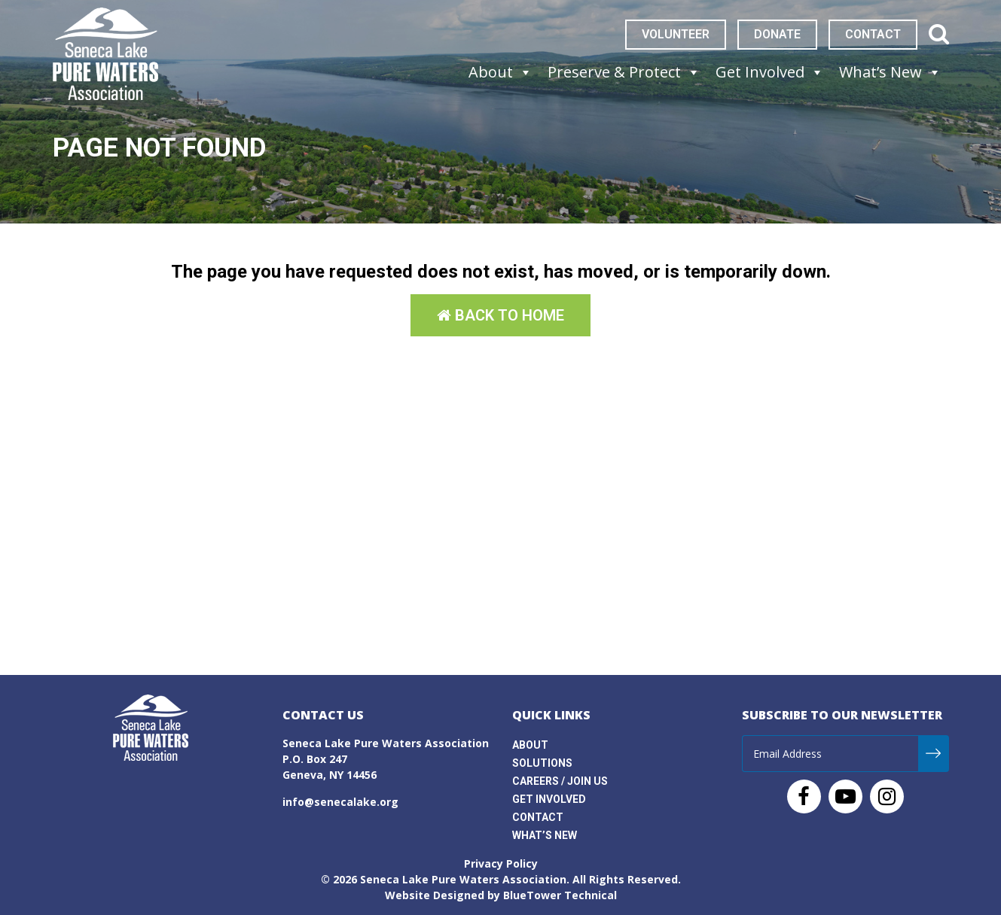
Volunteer (676, 34)
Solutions (542, 763)
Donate (777, 34)
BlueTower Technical (560, 895)
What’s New (544, 835)
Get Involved (549, 799)
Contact (873, 34)
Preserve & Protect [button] (624, 72)
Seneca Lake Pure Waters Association (463, 879)
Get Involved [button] (770, 72)
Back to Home (500, 315)
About (530, 745)
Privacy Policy (501, 863)
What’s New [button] (890, 72)
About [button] (500, 72)
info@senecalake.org (340, 802)
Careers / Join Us (560, 781)
